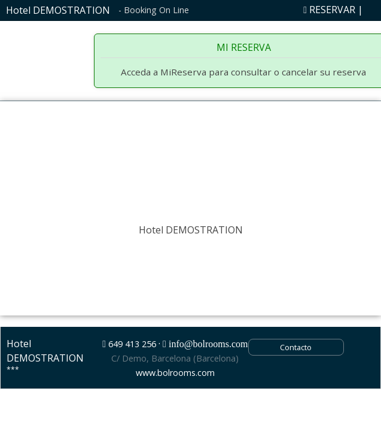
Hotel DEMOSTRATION (58, 10)
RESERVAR (329, 9)
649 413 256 (132, 344)
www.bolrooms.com (175, 372)
